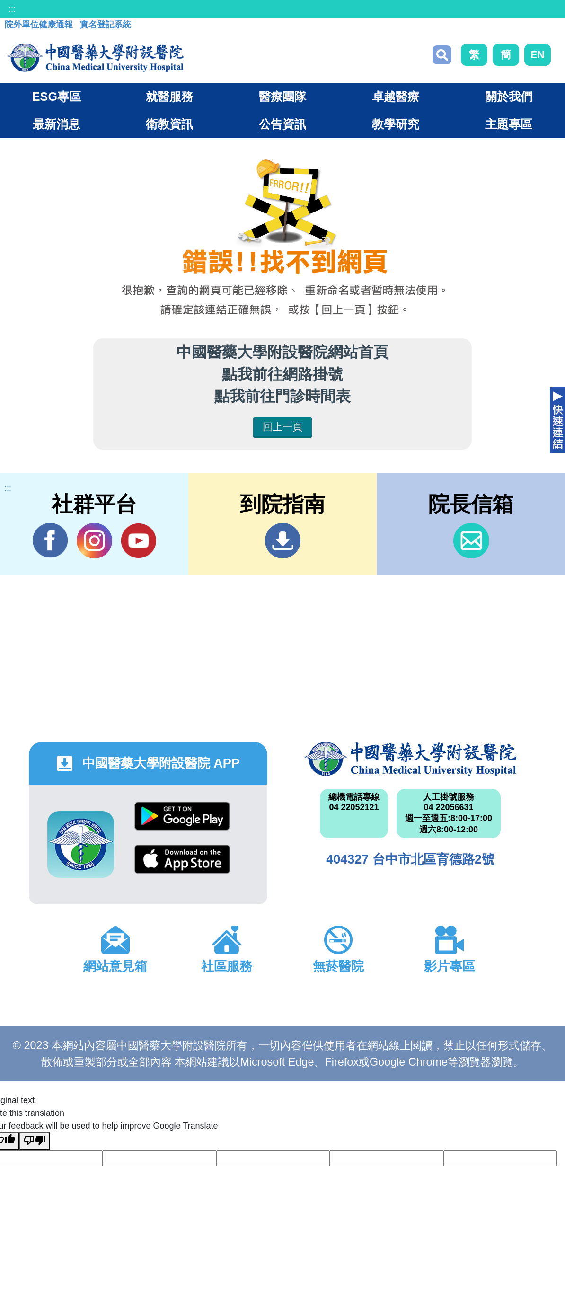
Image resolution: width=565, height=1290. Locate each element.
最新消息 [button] (56, 124)
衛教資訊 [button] (169, 124)
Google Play (182, 816)
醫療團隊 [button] (282, 96)
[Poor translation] (34, 1141)
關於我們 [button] (508, 96)
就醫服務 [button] (169, 96)
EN (537, 55)
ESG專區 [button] (56, 96)
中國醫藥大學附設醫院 (410, 759)
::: (12, 9)
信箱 (471, 540)
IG (94, 540)
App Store (182, 859)
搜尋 (442, 54)
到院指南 (282, 540)
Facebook (50, 540)
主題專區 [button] (508, 124)
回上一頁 (282, 426)
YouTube (138, 540)
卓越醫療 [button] (395, 96)
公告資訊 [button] (282, 124)
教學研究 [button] (395, 124)
